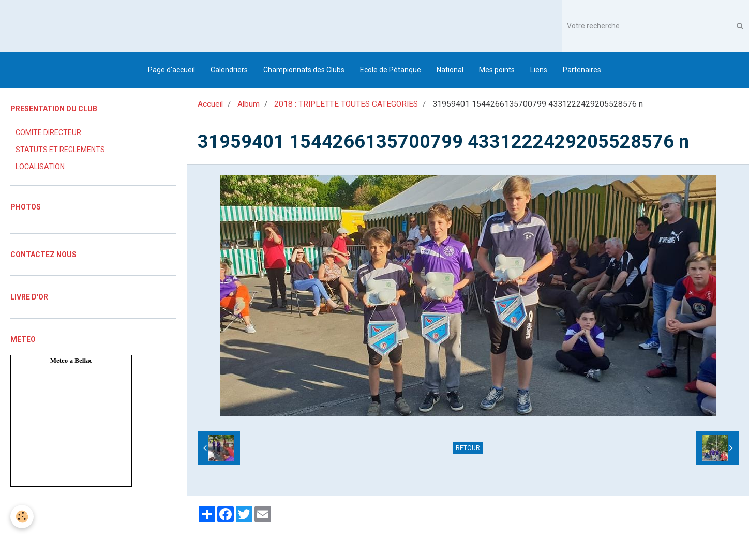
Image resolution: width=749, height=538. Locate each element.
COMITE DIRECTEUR (48, 132)
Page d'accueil (171, 70)
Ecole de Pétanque (390, 70)
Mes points (497, 70)
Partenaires (582, 70)
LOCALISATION (40, 166)
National (450, 70)
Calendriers (229, 70)
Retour (468, 448)
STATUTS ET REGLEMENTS (60, 149)
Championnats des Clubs (303, 70)
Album (248, 104)
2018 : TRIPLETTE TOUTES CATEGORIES (346, 104)
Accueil (210, 104)
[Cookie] (22, 516)
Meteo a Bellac (71, 360)
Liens (538, 70)
